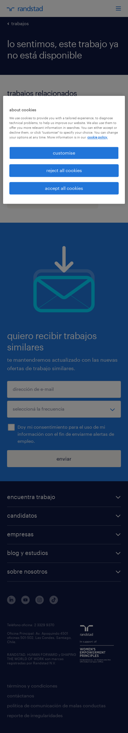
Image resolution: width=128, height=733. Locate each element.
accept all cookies (64, 188)
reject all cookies (64, 170)
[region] (64, 150)
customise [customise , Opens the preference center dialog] (64, 152)
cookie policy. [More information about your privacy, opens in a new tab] (97, 137)
